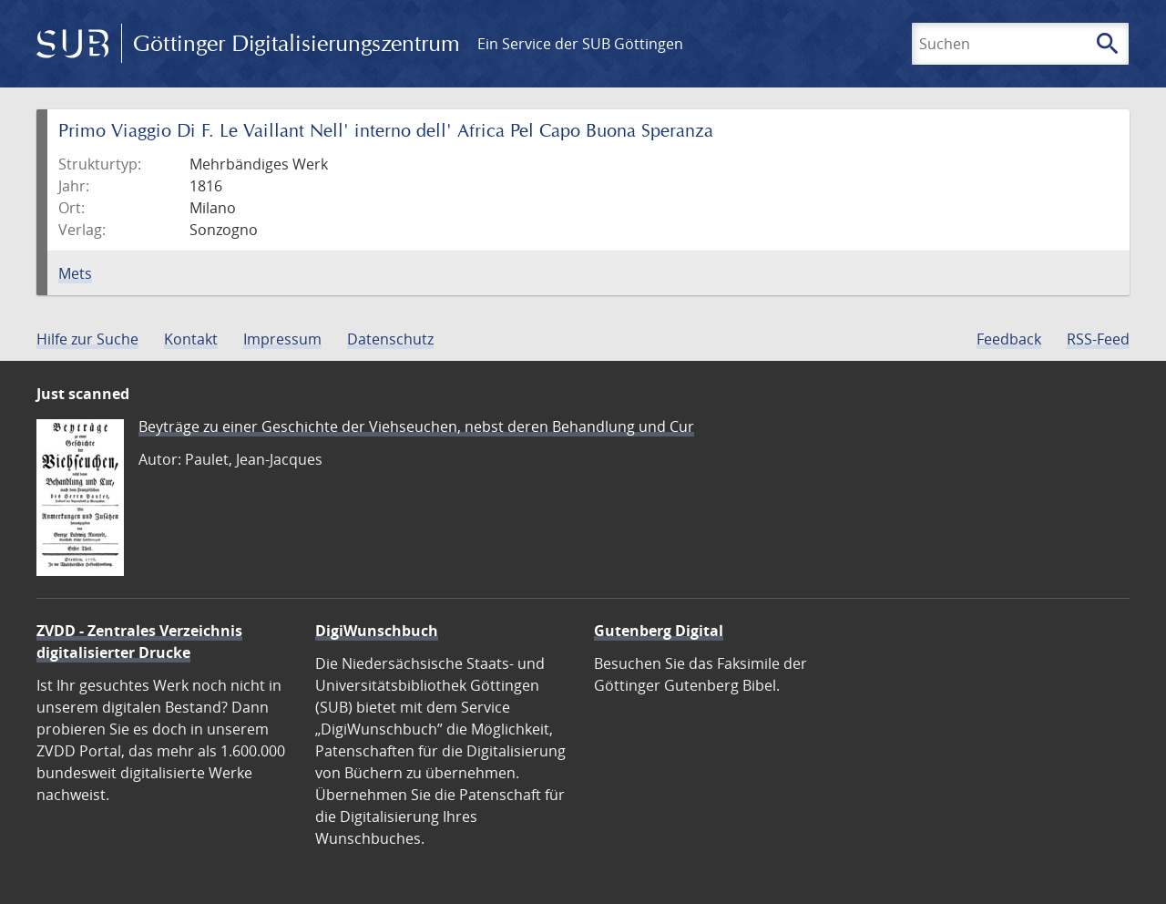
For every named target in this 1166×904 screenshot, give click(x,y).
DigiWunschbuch (376, 631)
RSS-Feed (1098, 339)
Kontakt (191, 339)
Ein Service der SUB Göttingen (580, 44)
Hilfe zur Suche (87, 339)
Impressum (282, 339)
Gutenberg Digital (658, 631)
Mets (75, 273)
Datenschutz (390, 339)
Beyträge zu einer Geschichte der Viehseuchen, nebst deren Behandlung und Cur (416, 426)
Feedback (1009, 339)
